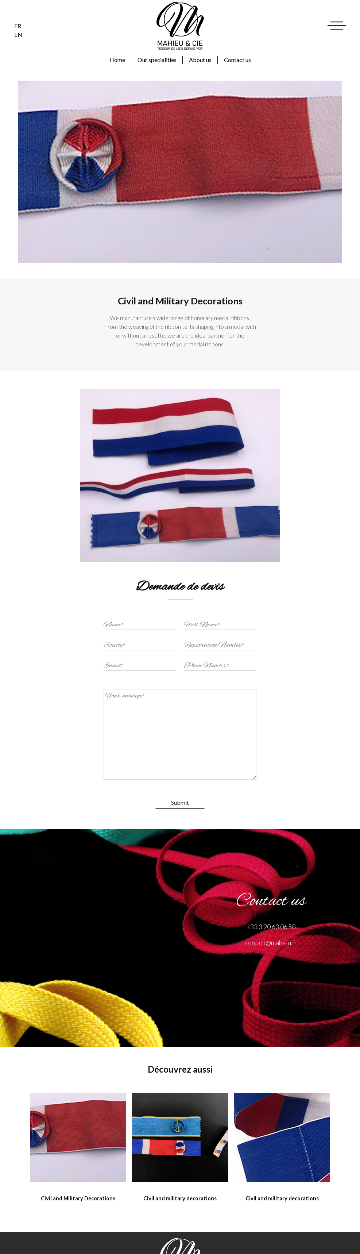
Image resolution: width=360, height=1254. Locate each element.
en (18, 34)
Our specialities (157, 59)
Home (117, 59)
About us (200, 59)
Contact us (237, 59)
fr (17, 25)
